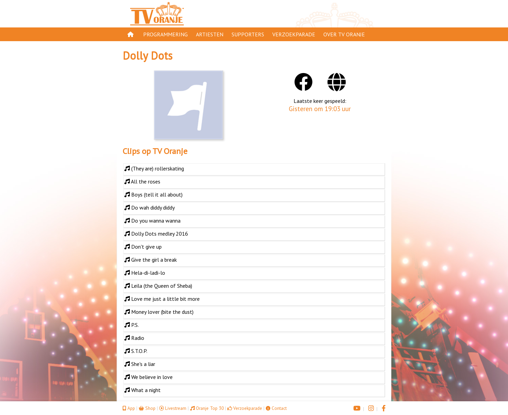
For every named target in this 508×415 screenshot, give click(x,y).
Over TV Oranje (344, 34)
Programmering (165, 34)
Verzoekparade (293, 34)
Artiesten (209, 34)
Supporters (248, 34)
